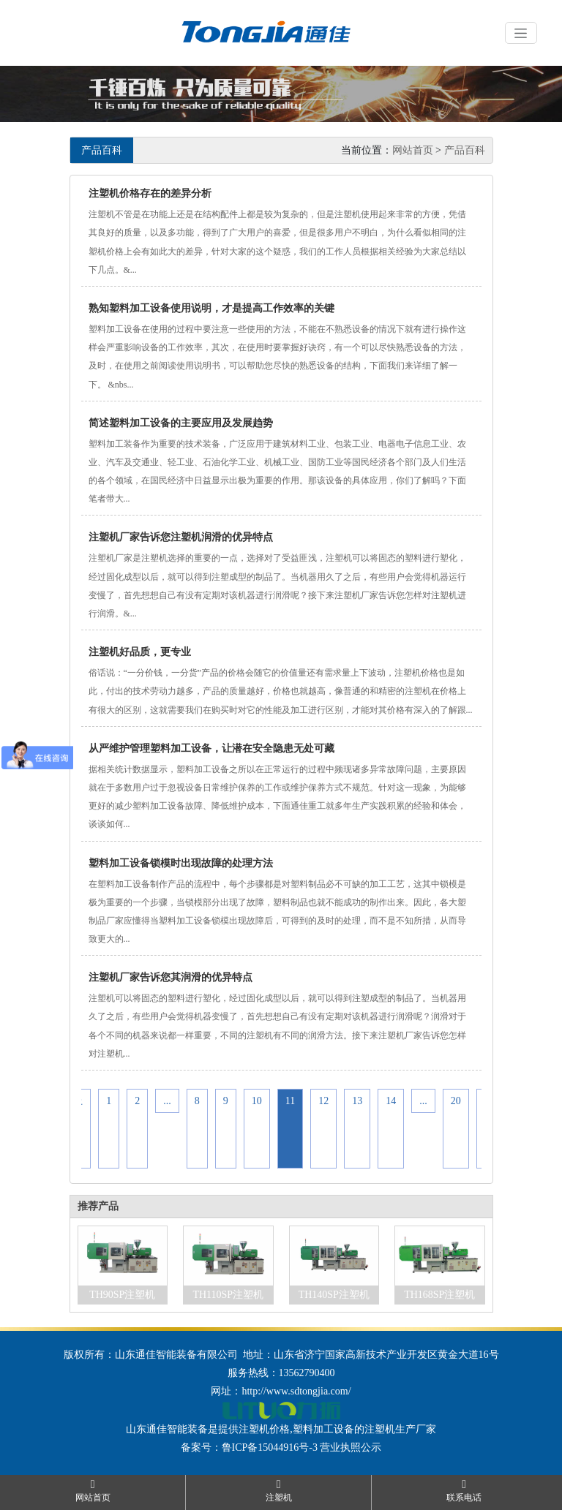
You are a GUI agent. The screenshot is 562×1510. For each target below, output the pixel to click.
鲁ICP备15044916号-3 (270, 1447)
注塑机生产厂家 (400, 1429)
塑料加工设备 (323, 1429)
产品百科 (464, 150)
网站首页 (412, 150)
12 (323, 1100)
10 (257, 1100)
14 (391, 1100)
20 (456, 1100)
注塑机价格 (264, 1429)
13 (357, 1100)
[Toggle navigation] (521, 33)
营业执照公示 (350, 1447)
